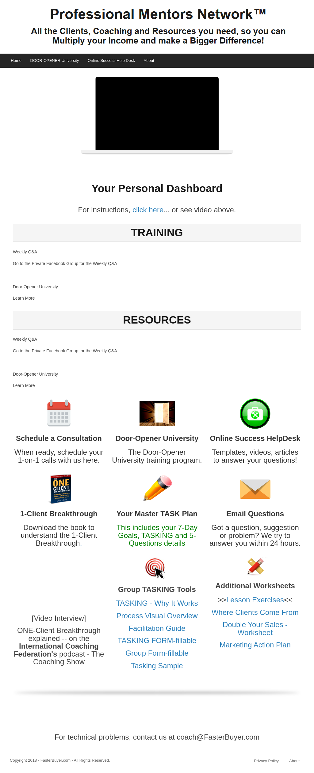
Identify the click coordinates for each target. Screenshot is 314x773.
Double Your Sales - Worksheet (255, 628)
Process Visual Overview (157, 616)
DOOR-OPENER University (54, 60)
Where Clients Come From (255, 612)
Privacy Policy (266, 761)
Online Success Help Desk (111, 60)
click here (147, 210)
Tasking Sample (157, 665)
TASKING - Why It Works (157, 603)
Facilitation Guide (156, 628)
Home (16, 60)
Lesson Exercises (255, 600)
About (149, 60)
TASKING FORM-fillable (157, 640)
